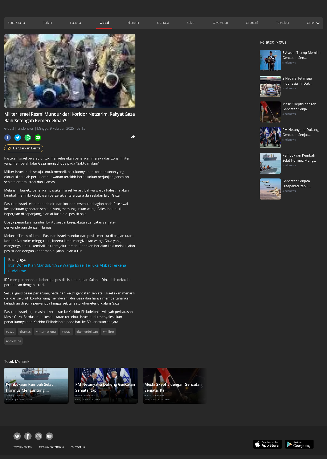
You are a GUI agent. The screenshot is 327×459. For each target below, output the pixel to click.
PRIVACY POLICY (22, 447)
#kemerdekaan (87, 332)
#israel (66, 332)
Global (104, 23)
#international (46, 332)
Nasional (75, 23)
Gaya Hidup (220, 23)
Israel (23, 158)
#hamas (25, 332)
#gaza (10, 332)
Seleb (190, 23)
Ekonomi (133, 23)
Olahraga (163, 23)
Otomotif (252, 23)
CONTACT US (77, 447)
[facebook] (7, 137)
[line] (37, 137)
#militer (108, 332)
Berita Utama (16, 23)
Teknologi (282, 23)
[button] (202, 386)
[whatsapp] (27, 137)
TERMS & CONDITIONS (51, 447)
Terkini (47, 23)
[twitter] (17, 137)
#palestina (13, 341)
